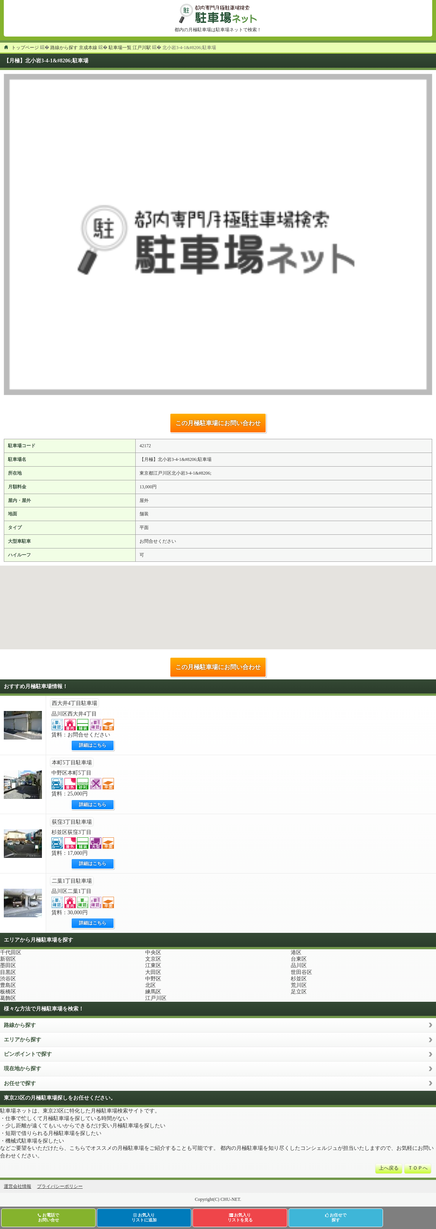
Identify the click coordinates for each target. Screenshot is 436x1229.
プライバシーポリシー (60, 1186)
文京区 (153, 959)
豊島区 (8, 985)
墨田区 (8, 965)
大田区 (153, 972)
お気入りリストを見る (240, 1218)
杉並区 (299, 979)
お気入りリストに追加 (144, 1218)
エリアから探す (22, 1039)
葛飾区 (8, 998)
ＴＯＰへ (418, 1168)
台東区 (299, 959)
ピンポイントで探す (28, 1054)
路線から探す (20, 1025)
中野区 (153, 979)
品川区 (299, 965)
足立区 (299, 992)
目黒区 (8, 972)
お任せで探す (20, 1083)
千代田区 (10, 952)
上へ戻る (389, 1168)
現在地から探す (22, 1068)
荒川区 (299, 985)
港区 (296, 952)
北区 (150, 985)
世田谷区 (301, 972)
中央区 (153, 952)
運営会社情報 (17, 1186)
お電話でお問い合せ (48, 1218)
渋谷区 (8, 979)
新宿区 (8, 959)
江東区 (153, 965)
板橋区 (8, 992)
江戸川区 (156, 998)
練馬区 (153, 992)
